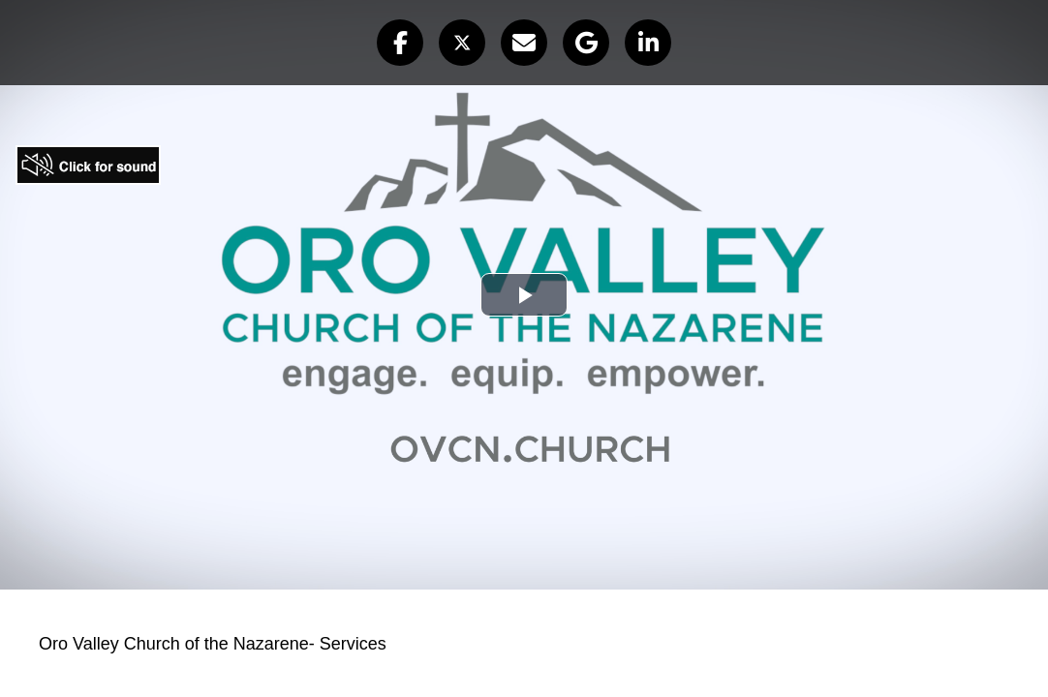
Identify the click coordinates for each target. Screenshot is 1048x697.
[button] (400, 42)
